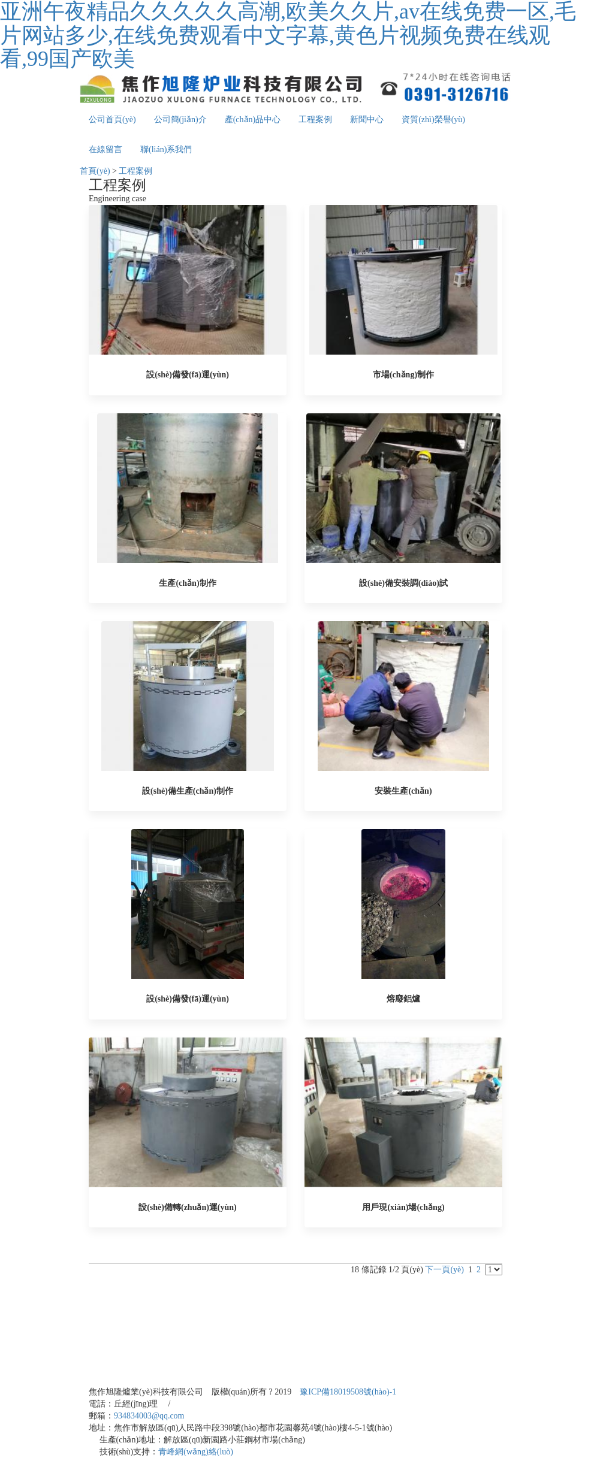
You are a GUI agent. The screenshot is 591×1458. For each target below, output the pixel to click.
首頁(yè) (95, 171)
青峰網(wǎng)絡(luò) (195, 1451)
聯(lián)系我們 (166, 149)
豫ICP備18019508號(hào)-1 (348, 1391)
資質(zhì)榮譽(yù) (433, 119)
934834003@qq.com (149, 1415)
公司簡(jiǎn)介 (180, 119)
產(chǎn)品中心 (253, 119)
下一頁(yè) (444, 1269)
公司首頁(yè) (112, 119)
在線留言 (105, 149)
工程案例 (315, 119)
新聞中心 (367, 119)
